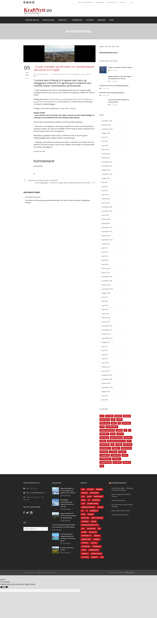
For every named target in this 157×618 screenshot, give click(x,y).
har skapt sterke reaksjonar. (67, 108)
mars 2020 (105, 215)
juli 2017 (104, 346)
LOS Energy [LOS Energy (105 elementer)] (127, 437)
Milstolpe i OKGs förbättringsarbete (112, 93)
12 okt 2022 (66, 543)
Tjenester (62, 20)
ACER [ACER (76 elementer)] (102, 416)
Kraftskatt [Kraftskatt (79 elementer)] (104, 437)
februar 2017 (106, 367)
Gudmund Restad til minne (120, 515)
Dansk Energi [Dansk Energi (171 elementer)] (105, 419)
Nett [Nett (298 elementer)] (129, 441)
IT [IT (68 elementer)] (129, 430)
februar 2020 (106, 219)
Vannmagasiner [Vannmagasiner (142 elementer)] (106, 462)
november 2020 (107, 211)
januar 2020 (106, 223)
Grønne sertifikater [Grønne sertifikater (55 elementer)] (107, 430)
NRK (43, 151)
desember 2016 (107, 375)
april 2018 (105, 309)
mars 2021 (105, 195)
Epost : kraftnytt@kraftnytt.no (35, 493)
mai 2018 (105, 305)
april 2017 (105, 359)
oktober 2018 (106, 285)
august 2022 (106, 133)
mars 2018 (105, 314)
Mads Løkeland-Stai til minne (121, 511)
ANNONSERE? (100, 2)
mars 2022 (105, 149)
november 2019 (107, 231)
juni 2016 (105, 400)
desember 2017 (107, 326)
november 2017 (107, 330)
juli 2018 (104, 297)
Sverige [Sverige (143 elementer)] (125, 455)
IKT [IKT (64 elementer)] (125, 430)
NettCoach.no (129, 572)
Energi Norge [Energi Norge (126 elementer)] (105, 423)
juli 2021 (104, 182)
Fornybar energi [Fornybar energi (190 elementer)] (111, 426)
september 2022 (107, 129)
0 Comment (114, 70)
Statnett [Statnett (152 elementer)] (122, 451)
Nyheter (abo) (48, 20)
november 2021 (107, 166)
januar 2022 (106, 158)
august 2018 (106, 293)
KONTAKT (122, 2)
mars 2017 (105, 363)
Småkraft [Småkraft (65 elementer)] (116, 448)
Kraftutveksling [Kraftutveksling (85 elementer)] (116, 437)
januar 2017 (106, 371)
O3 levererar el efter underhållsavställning (114, 86)
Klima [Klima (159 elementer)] (113, 434)
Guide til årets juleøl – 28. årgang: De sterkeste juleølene (122, 489)
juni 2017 (105, 350)
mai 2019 (105, 256)
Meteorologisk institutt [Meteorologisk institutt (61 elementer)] (116, 441)
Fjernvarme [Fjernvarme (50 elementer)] (126, 423)
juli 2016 (104, 396)
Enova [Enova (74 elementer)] (114, 423)
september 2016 (107, 387)
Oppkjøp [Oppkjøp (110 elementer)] (118, 444)
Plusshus (90, 20)
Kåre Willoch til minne (118, 500)
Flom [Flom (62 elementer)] (102, 426)
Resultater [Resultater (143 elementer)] (127, 444)
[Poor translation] (5, 587)
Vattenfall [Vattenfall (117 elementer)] (117, 462)
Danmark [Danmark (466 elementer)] (127, 416)
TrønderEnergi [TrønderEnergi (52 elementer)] (105, 459)
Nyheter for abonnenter (72, 74)
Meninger (101, 20)
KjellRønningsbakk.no (118, 483)
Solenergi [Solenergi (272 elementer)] (104, 451)
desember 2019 (107, 227)
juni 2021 (105, 186)
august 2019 (106, 244)
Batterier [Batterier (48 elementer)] (109, 416)
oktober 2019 (106, 236)
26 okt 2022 (66, 520)
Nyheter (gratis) (32, 20)
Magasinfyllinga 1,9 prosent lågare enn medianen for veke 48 (67, 490)
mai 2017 (105, 355)
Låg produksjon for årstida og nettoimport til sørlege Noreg (68, 515)
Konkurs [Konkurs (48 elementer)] (120, 434)
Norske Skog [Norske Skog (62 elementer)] (105, 444)
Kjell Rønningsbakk (42, 74)
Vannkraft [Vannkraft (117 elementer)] (116, 459)
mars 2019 (105, 264)
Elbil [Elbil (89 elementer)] (113, 419)
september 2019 (107, 240)
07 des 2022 (66, 495)
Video (111, 20)
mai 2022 (105, 145)
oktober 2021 (106, 170)
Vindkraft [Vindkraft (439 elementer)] (126, 462)
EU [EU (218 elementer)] (119, 423)
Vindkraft (41, 174)
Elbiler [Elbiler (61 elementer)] (119, 419)
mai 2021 (105, 190)
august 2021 (106, 178)
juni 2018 (105, 301)
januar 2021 (106, 203)
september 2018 (107, 289)
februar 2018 (106, 318)
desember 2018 (107, 277)
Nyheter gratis (85, 74)
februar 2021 (106, 199)
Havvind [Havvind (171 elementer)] (119, 430)
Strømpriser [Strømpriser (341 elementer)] (116, 455)
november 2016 (107, 379)
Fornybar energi (57, 74)
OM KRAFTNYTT (112, 2)
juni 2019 (105, 252)
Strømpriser (77, 20)
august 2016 (106, 391)
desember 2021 (107, 162)
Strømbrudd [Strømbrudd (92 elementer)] (105, 455)
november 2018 (107, 281)
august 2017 (106, 342)
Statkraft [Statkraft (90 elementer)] (113, 451)
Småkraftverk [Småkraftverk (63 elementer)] (126, 448)
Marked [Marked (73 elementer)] (103, 441)
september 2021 (107, 174)
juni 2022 (105, 141)
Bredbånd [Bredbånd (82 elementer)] (118, 416)
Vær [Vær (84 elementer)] (102, 466)
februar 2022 (106, 154)
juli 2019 (104, 248)
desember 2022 (107, 121)
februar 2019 (106, 268)
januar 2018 (106, 322)
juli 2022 (104, 137)
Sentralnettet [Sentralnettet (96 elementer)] (105, 448)
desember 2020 (107, 207)
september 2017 (107, 338)
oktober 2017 (106, 334)
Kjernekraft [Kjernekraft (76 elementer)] (104, 434)
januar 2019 (106, 272)
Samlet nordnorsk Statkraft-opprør (120, 67)
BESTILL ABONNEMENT (85, 2)
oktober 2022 (106, 125)
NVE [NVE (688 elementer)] (112, 444)
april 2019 (105, 260)
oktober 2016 (106, 383)
